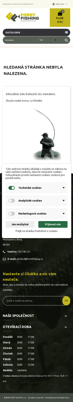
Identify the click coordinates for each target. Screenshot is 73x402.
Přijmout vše (53, 224)
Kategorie (13, 32)
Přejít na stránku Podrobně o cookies (37, 231)
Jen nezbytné (20, 224)
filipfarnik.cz (64, 398)
